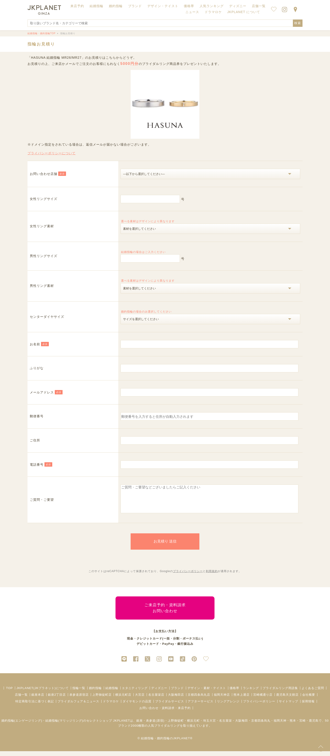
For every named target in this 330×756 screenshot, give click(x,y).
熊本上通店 (242, 699)
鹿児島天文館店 (287, 699)
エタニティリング (135, 693)
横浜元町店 (123, 699)
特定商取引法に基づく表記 (34, 706)
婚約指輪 (95, 693)
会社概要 (308, 699)
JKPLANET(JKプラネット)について (42, 693)
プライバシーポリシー (188, 576)
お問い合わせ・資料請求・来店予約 (165, 712)
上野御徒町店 (102, 699)
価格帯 (234, 693)
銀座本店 (37, 699)
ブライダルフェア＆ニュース (78, 706)
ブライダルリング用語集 (280, 693)
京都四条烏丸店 (199, 699)
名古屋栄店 (156, 699)
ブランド (177, 693)
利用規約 (212, 576)
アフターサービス (200, 706)
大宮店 (140, 699)
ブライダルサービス (169, 706)
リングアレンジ (228, 706)
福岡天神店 (222, 699)
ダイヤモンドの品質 (137, 706)
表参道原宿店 (79, 699)
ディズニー (159, 693)
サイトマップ (288, 706)
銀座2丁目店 (57, 699)
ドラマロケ (111, 706)
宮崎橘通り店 (262, 699)
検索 (297, 23)
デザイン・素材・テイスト (206, 693)
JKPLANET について (243, 12)
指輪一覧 (78, 693)
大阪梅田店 (176, 699)
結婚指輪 (111, 693)
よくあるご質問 (313, 693)
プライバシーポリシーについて (52, 153)
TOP (9, 693)
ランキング (251, 693)
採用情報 (308, 706)
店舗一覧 (259, 6)
